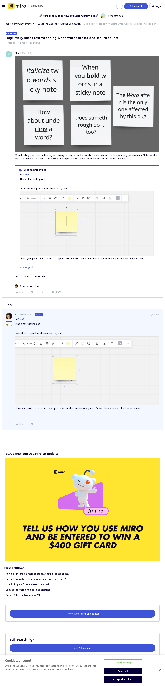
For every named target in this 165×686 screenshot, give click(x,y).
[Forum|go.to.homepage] (25, 6)
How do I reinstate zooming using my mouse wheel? (35, 579)
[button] (3, 6)
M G (17, 52)
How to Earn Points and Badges (82, 613)
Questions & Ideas (47, 23)
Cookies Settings (123, 662)
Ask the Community (70, 23)
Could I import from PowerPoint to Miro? (28, 584)
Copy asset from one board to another (27, 589)
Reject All (123, 671)
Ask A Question (82, 647)
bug (27, 276)
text (18, 276)
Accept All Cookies (123, 679)
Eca (16, 314)
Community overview (23, 23)
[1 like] (27, 286)
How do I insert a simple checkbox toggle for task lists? (37, 573)
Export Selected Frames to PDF (22, 594)
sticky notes (39, 276)
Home (6, 23)
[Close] (159, 670)
